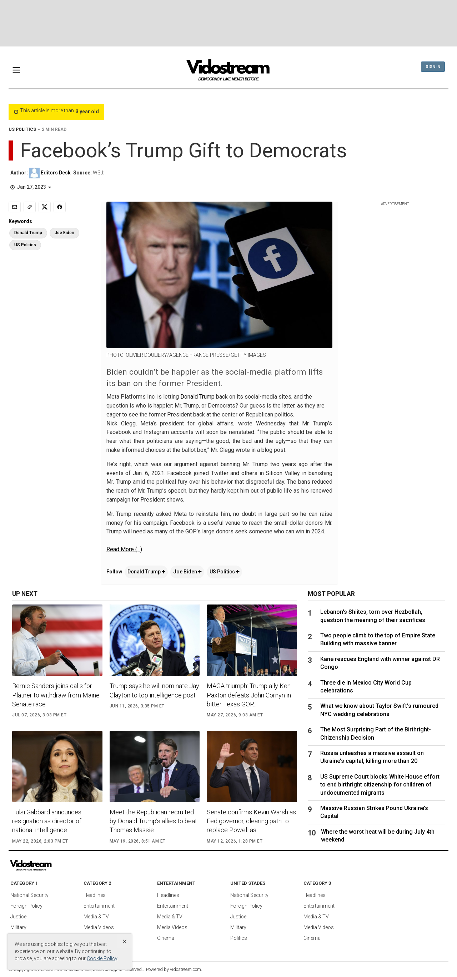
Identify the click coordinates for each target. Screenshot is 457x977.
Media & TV (96, 916)
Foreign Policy (26, 906)
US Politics (224, 571)
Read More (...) (124, 549)
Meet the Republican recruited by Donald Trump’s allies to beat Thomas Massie (153, 821)
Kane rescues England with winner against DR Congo (380, 663)
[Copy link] (30, 207)
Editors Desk (55, 173)
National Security (29, 895)
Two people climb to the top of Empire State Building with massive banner (377, 639)
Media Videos (99, 927)
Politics (238, 938)
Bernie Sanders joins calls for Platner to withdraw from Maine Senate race (56, 694)
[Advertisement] (228, 23)
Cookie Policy (102, 958)
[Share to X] (45, 207)
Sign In (433, 66)
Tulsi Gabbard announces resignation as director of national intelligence (46, 821)
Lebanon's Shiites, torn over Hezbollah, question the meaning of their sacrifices (372, 615)
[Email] (15, 207)
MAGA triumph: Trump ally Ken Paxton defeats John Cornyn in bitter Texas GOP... (249, 694)
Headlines (95, 895)
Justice (18, 916)
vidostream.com (185, 969)
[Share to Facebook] (60, 207)
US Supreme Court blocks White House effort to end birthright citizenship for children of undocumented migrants (380, 784)
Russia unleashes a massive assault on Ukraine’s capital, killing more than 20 (372, 757)
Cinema (165, 938)
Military (18, 927)
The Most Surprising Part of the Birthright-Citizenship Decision (375, 733)
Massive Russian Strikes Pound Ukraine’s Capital (374, 812)
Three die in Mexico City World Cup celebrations (366, 686)
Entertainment (99, 906)
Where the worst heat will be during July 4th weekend (378, 835)
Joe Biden (187, 571)
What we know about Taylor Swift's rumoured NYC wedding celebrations (379, 709)
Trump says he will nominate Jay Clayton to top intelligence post (154, 690)
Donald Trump (197, 396)
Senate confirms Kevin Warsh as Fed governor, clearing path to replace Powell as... (251, 821)
